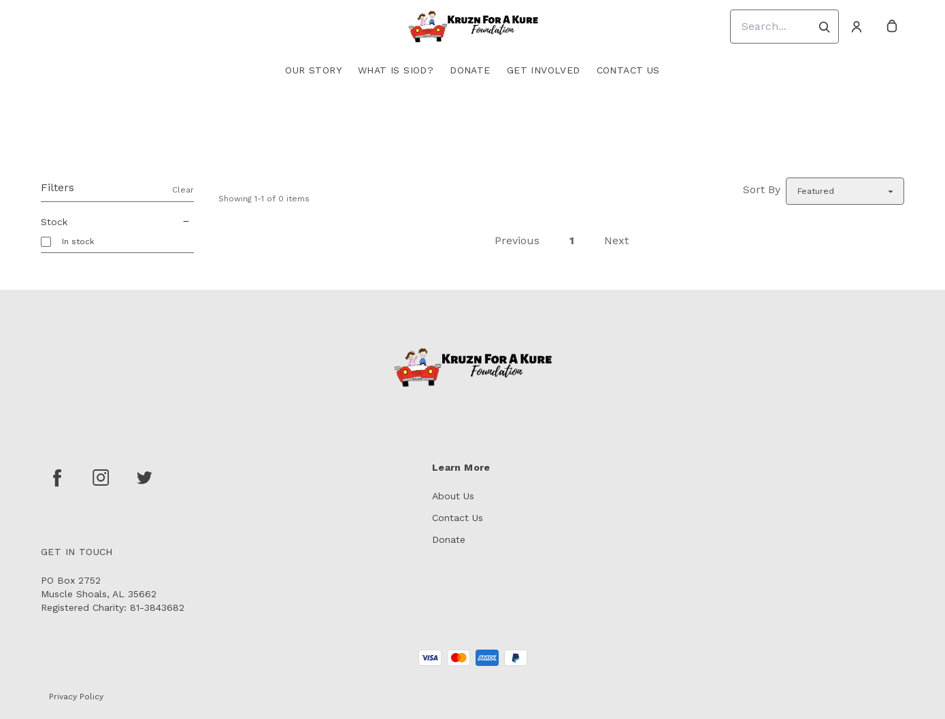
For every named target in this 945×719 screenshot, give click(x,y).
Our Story (313, 70)
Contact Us (628, 70)
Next (616, 240)
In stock (78, 241)
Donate (470, 70)
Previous (517, 240)
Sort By (761, 189)
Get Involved (543, 70)
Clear (183, 190)
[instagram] (100, 477)
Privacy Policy (76, 696)
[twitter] (144, 477)
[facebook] (57, 477)
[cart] (892, 26)
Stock (117, 221)
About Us (453, 495)
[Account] (856, 26)
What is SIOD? (395, 70)
